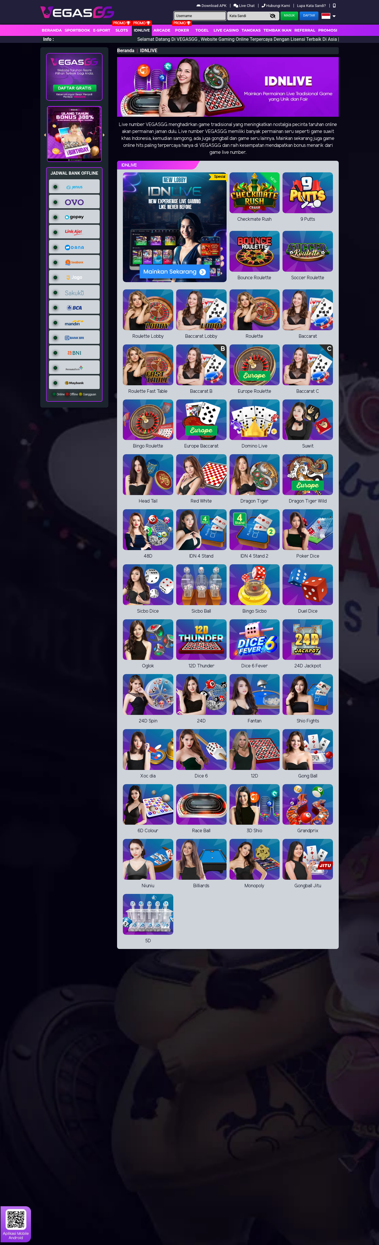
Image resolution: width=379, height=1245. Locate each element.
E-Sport (101, 30)
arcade (162, 30)
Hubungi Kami (276, 5)
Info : (48, 39)
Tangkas (251, 30)
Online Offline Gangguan (74, 394)
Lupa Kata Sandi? (312, 5)
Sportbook (77, 30)
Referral (304, 30)
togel (202, 30)
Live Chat (245, 5)
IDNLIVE (142, 30)
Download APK (211, 5)
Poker (182, 30)
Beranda (52, 30)
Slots (122, 30)
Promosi (327, 30)
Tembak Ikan (277, 30)
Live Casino (226, 30)
